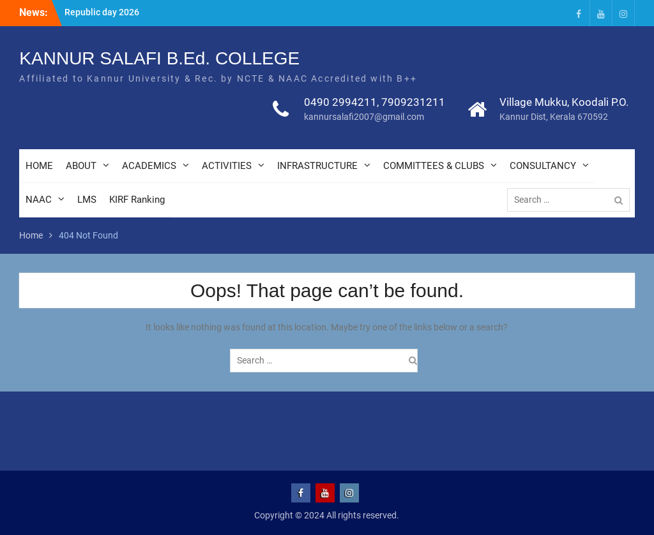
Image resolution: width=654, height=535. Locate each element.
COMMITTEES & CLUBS (433, 166)
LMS (86, 199)
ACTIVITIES (227, 166)
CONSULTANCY (543, 166)
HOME (39, 166)
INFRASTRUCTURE (317, 166)
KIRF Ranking (137, 199)
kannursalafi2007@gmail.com (364, 117)
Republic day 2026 (102, 12)
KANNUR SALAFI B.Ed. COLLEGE (159, 58)
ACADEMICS (149, 166)
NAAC (39, 199)
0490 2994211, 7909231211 (374, 102)
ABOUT (81, 166)
